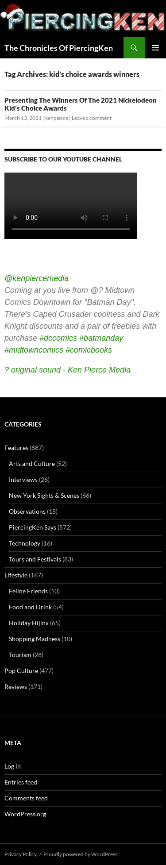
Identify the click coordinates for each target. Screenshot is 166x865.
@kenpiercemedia (36, 278)
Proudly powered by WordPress (80, 854)
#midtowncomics (33, 350)
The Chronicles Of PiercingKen (58, 48)
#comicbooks (89, 350)
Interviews (23, 479)
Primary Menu (155, 47)
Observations (27, 511)
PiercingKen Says (32, 527)
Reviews (15, 686)
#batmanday (101, 338)
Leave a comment (92, 118)
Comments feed (26, 798)
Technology (24, 543)
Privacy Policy (20, 854)
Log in (12, 766)
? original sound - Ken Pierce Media (67, 369)
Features (16, 447)
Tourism (20, 654)
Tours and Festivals (35, 559)
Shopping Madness (34, 638)
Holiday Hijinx (29, 623)
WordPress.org (25, 814)
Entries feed (20, 782)
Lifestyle (15, 575)
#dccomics (58, 338)
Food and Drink (30, 607)
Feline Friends (28, 591)
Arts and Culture (32, 463)
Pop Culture (21, 670)
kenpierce (56, 118)
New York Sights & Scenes (44, 495)
